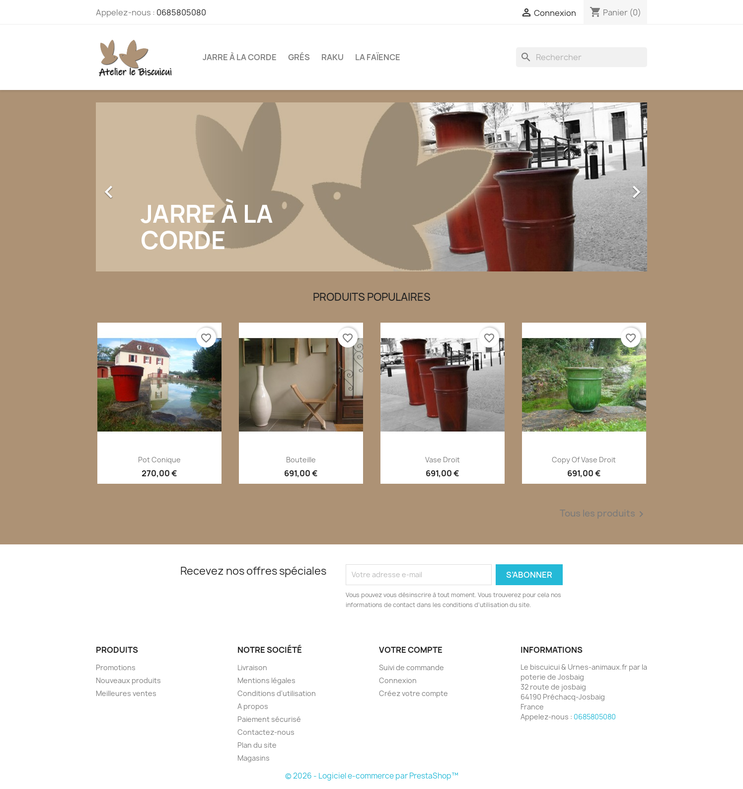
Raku (332, 57)
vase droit (442, 459)
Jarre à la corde (240, 57)
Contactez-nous (266, 732)
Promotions (116, 667)
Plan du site (257, 745)
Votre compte (411, 649)
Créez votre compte (413, 693)
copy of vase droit (584, 459)
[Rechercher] (581, 57)
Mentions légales (266, 680)
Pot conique (159, 459)
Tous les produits (603, 514)
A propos (252, 706)
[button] (137, 186)
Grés (299, 57)
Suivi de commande (411, 667)
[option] (371, 186)
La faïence (377, 57)
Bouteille (301, 459)
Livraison (252, 667)
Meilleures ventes (126, 693)
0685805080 (181, 12)
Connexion (398, 680)
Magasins (253, 758)
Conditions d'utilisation (276, 693)
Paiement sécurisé (269, 719)
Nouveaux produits (128, 680)
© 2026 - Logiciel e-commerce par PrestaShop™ (371, 776)
